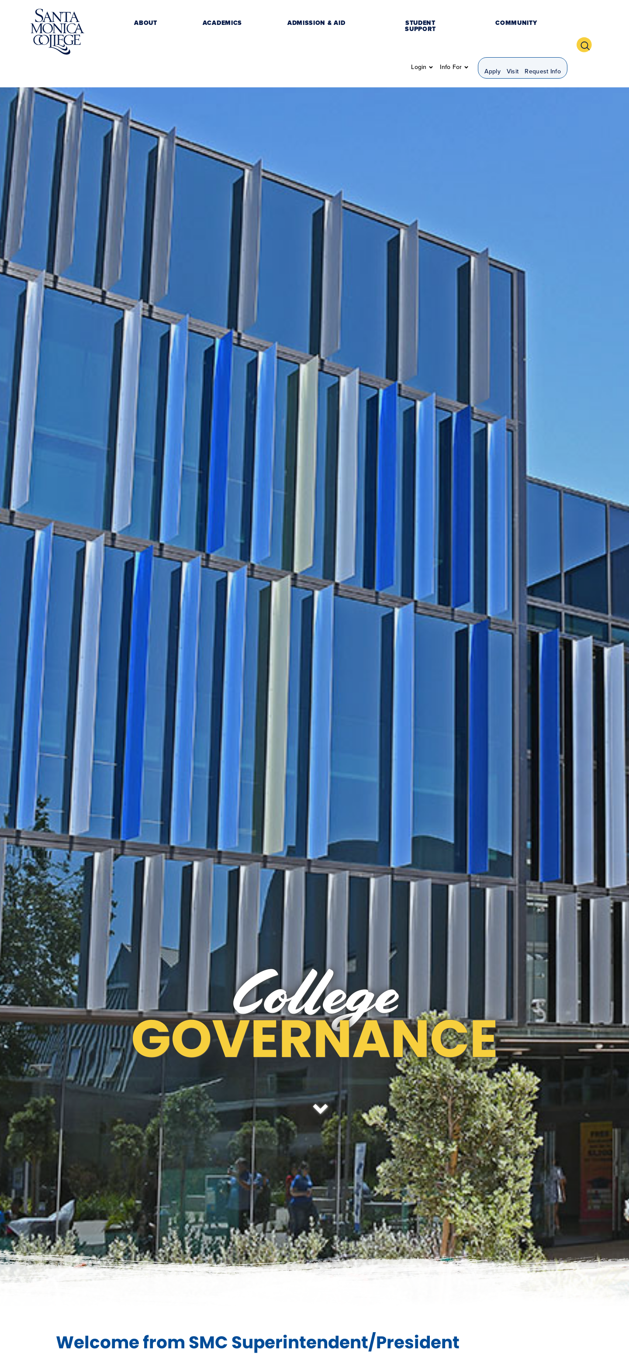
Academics (186, 32)
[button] (587, 32)
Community (379, 32)
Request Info (543, 33)
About (144, 32)
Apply (492, 33)
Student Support (316, 32)
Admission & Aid (246, 32)
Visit (513, 33)
